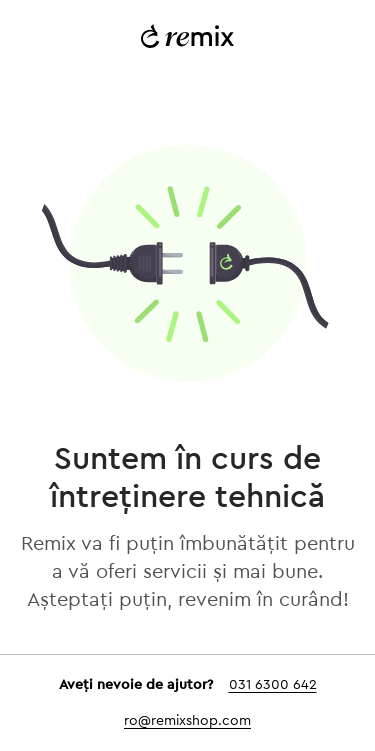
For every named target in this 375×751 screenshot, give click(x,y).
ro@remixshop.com (187, 721)
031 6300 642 (273, 685)
